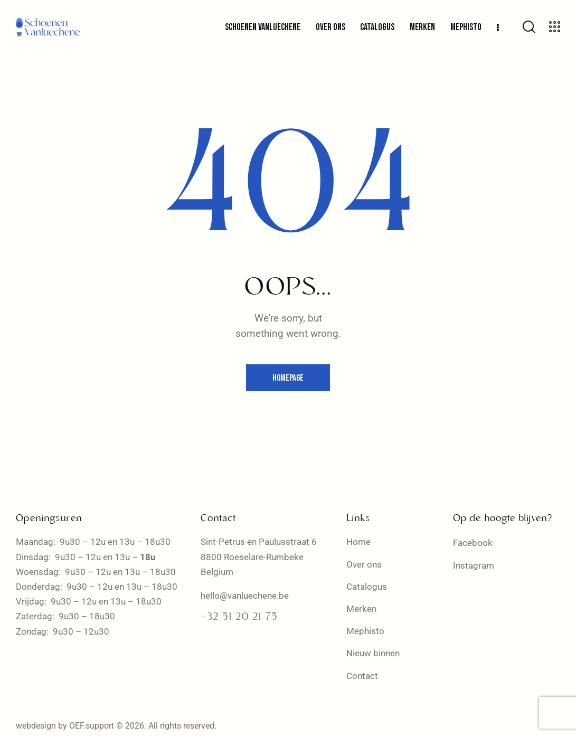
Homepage (288, 378)
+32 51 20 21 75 (239, 617)
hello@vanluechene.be (245, 595)
